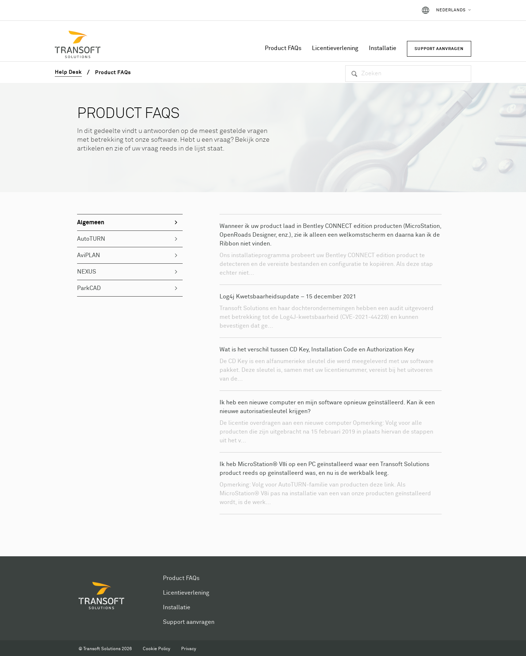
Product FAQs (283, 48)
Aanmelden (395, 10)
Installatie (382, 48)
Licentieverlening (335, 48)
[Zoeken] (408, 73)
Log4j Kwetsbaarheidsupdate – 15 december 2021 (288, 297)
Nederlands (451, 10)
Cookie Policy (156, 649)
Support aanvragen (188, 622)
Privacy (188, 649)
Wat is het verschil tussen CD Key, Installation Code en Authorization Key (317, 349)
